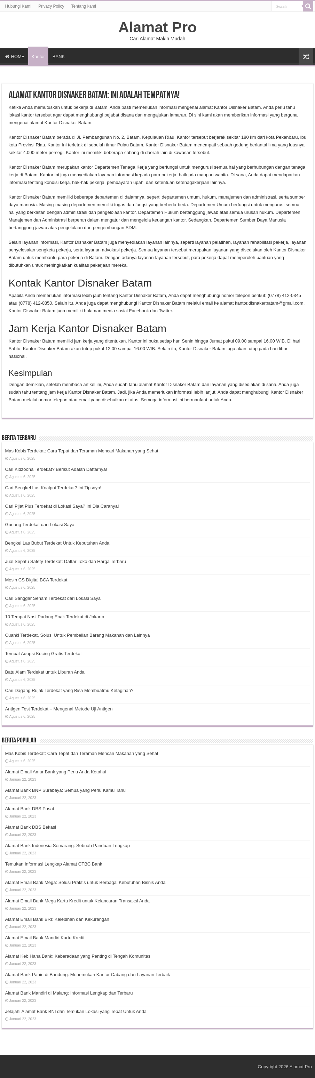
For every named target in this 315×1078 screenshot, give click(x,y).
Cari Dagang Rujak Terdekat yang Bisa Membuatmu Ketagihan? (69, 690)
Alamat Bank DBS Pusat (29, 808)
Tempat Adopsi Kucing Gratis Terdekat (43, 653)
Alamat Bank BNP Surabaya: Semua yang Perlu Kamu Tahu (65, 790)
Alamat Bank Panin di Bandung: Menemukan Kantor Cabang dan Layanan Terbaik (87, 974)
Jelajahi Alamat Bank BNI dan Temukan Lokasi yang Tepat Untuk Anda (76, 1011)
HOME (15, 56)
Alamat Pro (157, 27)
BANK (59, 56)
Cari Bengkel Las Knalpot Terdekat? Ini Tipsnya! (53, 487)
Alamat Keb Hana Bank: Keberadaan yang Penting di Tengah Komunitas (78, 956)
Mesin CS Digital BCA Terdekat (36, 579)
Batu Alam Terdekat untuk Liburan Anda (45, 672)
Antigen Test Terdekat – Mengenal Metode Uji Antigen (59, 708)
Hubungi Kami (18, 6)
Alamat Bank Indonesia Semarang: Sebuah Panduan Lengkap (67, 845)
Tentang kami (83, 6)
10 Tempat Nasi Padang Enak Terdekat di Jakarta (54, 616)
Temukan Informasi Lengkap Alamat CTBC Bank (53, 864)
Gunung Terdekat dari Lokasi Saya (39, 524)
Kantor (38, 56)
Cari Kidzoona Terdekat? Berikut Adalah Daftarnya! (56, 469)
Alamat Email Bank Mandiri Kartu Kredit (45, 937)
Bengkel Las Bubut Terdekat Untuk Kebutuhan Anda (57, 543)
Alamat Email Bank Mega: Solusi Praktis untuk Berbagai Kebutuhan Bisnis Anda (85, 882)
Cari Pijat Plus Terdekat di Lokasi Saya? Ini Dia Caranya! (62, 506)
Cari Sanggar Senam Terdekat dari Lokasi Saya (53, 598)
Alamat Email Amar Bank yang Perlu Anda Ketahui (56, 771)
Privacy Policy (51, 6)
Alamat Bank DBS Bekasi (30, 827)
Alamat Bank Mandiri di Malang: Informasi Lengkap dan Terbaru (69, 993)
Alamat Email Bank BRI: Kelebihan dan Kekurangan (57, 919)
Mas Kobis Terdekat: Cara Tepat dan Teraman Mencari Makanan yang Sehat (81, 450)
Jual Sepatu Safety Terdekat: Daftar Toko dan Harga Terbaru (65, 561)
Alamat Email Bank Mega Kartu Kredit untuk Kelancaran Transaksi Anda (77, 900)
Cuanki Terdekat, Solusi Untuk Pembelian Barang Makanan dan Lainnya (77, 635)
